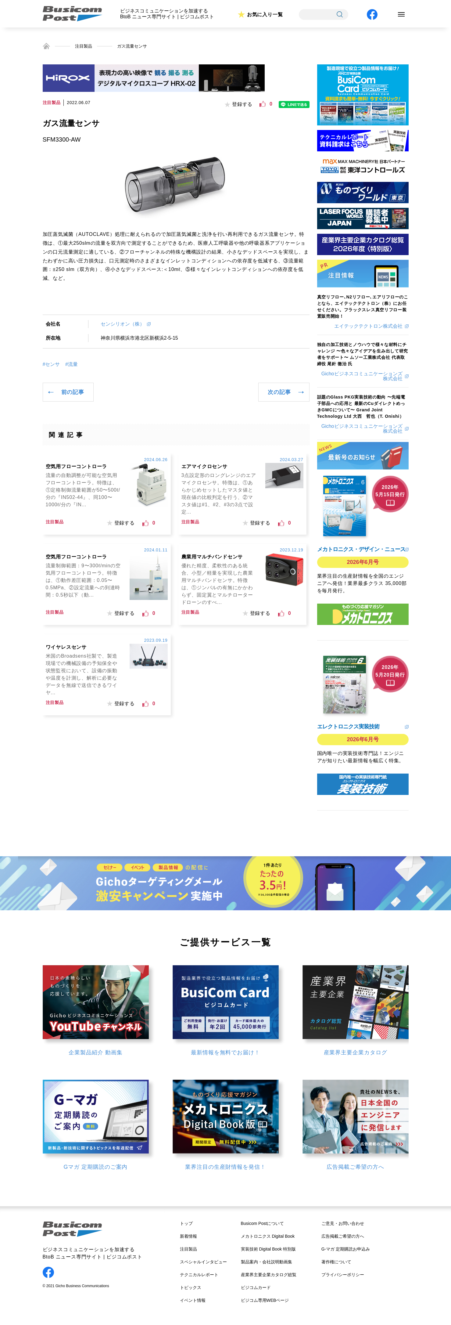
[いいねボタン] (262, 104)
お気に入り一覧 (265, 14)
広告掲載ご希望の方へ (342, 1236)
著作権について (336, 1261)
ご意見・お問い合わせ (342, 1223)
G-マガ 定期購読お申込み (345, 1249)
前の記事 (72, 392)
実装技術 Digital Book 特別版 (268, 1249)
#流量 (71, 364)
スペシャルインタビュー (203, 1261)
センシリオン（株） (123, 324)
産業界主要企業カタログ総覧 (268, 1274)
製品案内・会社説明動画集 (266, 1261)
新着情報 (188, 1236)
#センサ (51, 364)
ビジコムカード (256, 1287)
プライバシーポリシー (342, 1274)
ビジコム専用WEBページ (265, 1300)
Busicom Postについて (262, 1223)
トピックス (190, 1287)
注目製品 (83, 46)
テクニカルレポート (199, 1274)
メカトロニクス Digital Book (268, 1236)
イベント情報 (193, 1300)
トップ (186, 1223)
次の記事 (279, 392)
